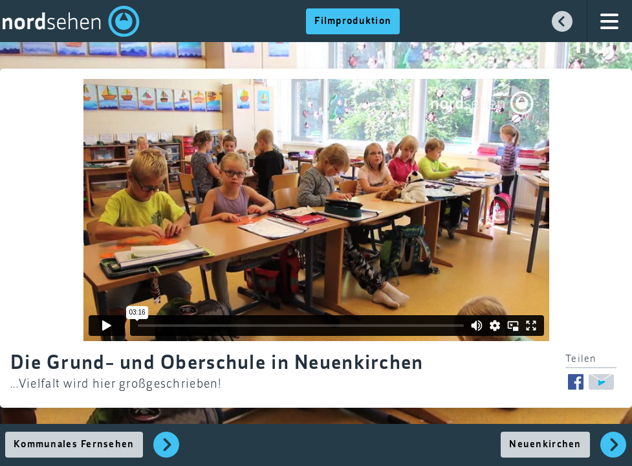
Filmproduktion (352, 21)
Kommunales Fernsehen (74, 444)
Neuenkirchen (545, 444)
